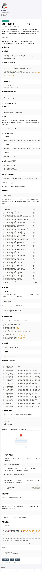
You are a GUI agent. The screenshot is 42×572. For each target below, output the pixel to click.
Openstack (5, 559)
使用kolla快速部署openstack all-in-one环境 (16, 24)
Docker (17, 559)
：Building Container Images (20, 199)
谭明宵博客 (3, 10)
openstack (5, 21)
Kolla (12, 559)
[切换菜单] (39, 3)
